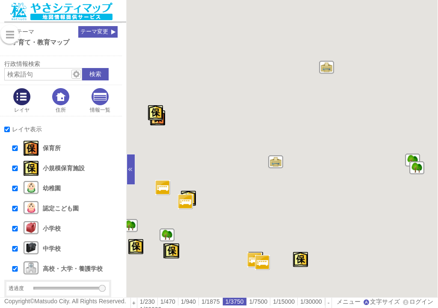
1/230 (147, 301)
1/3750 (234, 301)
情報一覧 (100, 110)
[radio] (147, 301)
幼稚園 (52, 188)
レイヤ (22, 110)
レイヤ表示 (27, 129)
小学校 (52, 228)
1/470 (167, 301)
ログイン (421, 301)
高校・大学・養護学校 (73, 268)
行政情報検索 (22, 63)
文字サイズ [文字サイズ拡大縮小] (385, 301)
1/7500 (258, 301)
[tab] (21, 100)
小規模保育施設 (64, 168)
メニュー (349, 301)
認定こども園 (61, 208)
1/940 (188, 301)
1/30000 (311, 301)
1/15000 (284, 301)
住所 (61, 110)
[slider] (102, 288)
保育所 (52, 148)
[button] (69, 148)
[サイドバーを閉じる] (131, 169)
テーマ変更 (94, 32)
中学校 (52, 248)
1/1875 (210, 301)
